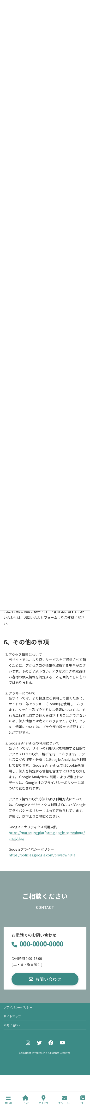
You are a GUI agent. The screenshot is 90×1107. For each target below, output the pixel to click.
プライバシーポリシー (18, 1007)
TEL (82, 1100)
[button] (45, 979)
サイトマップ (12, 1016)
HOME (25, 1100)
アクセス (43, 1100)
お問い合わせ (12, 1025)
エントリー (64, 1100)
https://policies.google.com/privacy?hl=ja (42, 855)
